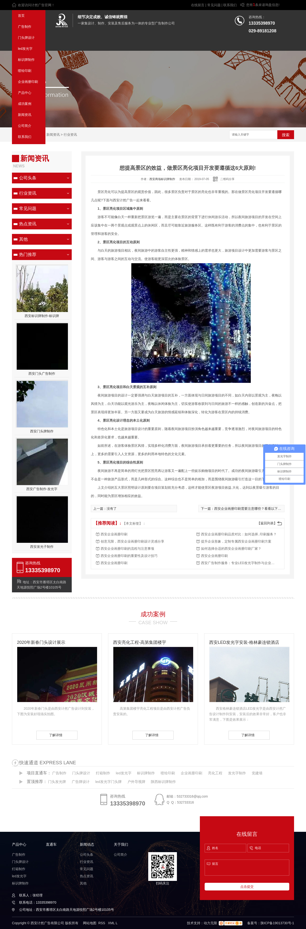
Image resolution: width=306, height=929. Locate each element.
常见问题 (214, 5)
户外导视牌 (136, 782)
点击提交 (247, 887)
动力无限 (210, 923)
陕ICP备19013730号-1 (277, 923)
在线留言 (197, 5)
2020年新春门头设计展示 (41, 642)
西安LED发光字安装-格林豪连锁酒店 (244, 642)
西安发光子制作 (42, 547)
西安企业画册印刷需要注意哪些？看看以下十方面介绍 (254, 508)
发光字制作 (237, 773)
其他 (23, 239)
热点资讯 (27, 223)
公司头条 (27, 178)
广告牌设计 (81, 782)
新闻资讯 (24, 115)
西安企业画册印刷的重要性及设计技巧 (129, 556)
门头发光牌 (57, 782)
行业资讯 (70, 134)
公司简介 (24, 126)
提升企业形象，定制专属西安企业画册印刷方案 (236, 541)
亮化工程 (215, 773)
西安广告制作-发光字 (42, 489)
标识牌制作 (26, 60)
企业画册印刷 (28, 82)
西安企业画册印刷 (114, 534)
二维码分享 (227, 179)
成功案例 (24, 104)
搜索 (286, 135)
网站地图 (89, 923)
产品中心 (24, 93)
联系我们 (230, 5)
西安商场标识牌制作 (162, 179)
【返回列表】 (267, 523)
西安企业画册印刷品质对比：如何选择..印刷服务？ (239, 534)
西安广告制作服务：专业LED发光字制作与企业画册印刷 (239, 563)
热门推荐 (27, 254)
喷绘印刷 (24, 71)
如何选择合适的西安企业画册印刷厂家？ (231, 548)
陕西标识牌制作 (163, 782)
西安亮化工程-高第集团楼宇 (139, 642)
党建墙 (257, 773)
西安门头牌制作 (42, 431)
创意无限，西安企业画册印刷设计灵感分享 (132, 541)
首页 (21, 15)
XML (112, 923)
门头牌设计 (26, 38)
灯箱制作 (103, 773)
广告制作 (24, 26)
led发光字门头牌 (108, 782)
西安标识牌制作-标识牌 (42, 316)
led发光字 (25, 49)
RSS (102, 923)
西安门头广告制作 (41, 373)
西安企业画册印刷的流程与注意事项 (127, 548)
